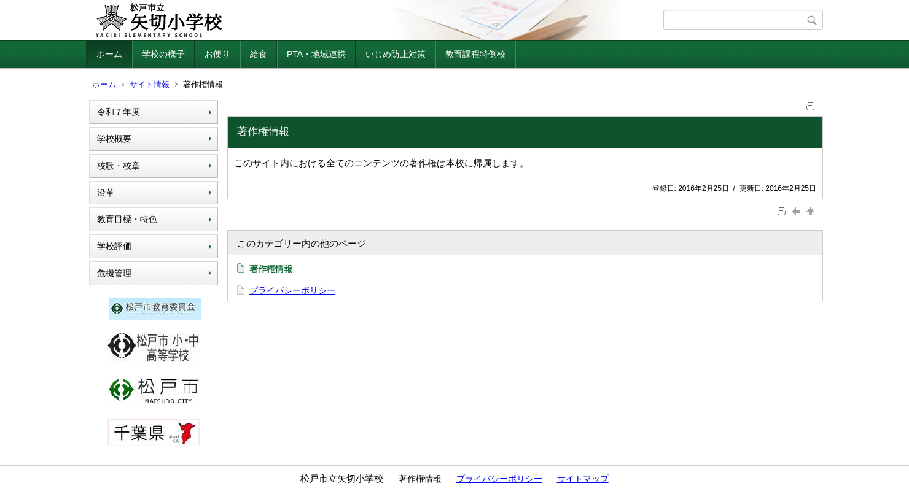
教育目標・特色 (127, 219)
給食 (258, 54)
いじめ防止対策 (395, 54)
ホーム (109, 54)
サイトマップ (583, 479)
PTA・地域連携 (316, 54)
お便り (217, 54)
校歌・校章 (118, 166)
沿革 (105, 193)
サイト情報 (150, 84)
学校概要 (114, 139)
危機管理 (114, 273)
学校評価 (114, 246)
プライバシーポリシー (292, 290)
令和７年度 (118, 112)
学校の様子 (163, 54)
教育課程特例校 (475, 54)
